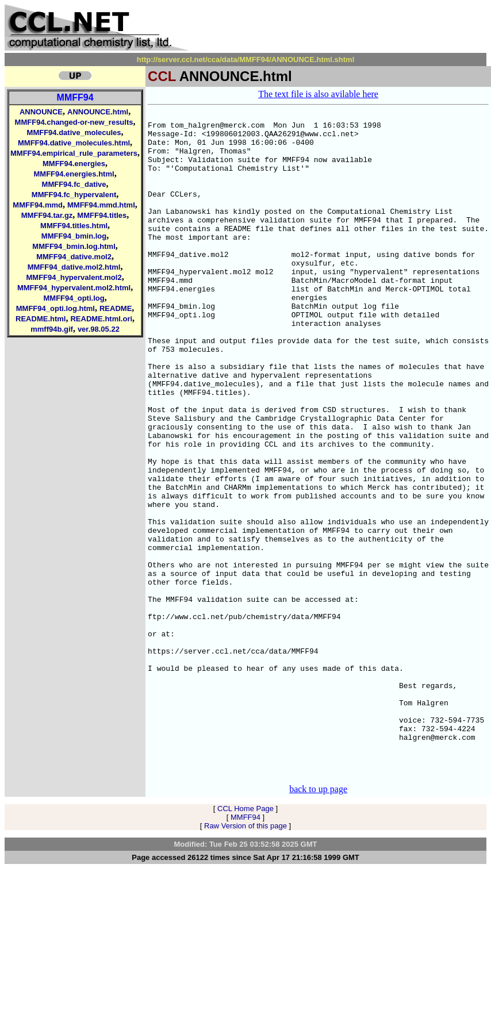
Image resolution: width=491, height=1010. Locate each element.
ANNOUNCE (41, 111)
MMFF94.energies (74, 163)
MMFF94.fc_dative (74, 184)
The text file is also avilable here (318, 94)
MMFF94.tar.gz (47, 215)
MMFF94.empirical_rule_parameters (73, 153)
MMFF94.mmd (38, 205)
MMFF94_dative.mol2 (74, 256)
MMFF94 (75, 97)
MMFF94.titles (101, 215)
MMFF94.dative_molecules (74, 132)
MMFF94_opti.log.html (55, 308)
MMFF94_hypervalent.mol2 (73, 277)
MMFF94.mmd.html (101, 205)
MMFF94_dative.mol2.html (74, 267)
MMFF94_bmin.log (73, 236)
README (115, 308)
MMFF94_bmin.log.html (73, 246)
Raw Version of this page (245, 958)
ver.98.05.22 (99, 329)
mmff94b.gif (51, 329)
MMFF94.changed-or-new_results (74, 122)
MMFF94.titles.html (74, 225)
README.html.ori (101, 318)
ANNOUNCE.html (97, 111)
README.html (41, 318)
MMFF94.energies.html (73, 174)
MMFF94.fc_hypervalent (74, 194)
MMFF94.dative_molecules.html (74, 143)
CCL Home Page (245, 941)
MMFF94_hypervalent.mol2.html (74, 287)
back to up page (318, 922)
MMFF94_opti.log (73, 298)
